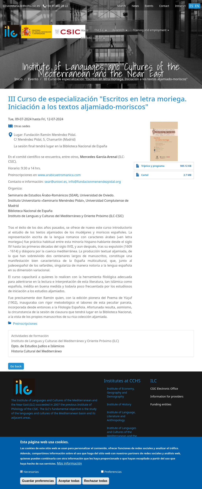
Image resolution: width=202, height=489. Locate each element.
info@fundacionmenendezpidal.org (94, 181)
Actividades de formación (30, 336)
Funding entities (160, 404)
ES (191, 6)
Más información (69, 466)
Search (121, 6)
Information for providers (166, 396)
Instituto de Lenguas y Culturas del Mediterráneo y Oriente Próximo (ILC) (65, 341)
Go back (16, 366)
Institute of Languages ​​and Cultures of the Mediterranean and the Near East (122, 434)
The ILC (100, 30)
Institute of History (119, 404)
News (135, 6)
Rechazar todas (95, 483)
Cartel (144, 175)
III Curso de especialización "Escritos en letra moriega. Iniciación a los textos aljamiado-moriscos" (115, 79)
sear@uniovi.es (55, 181)
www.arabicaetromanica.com (59, 175)
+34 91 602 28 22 (57, 6)
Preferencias (113, 474)
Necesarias (31, 474)
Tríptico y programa (152, 166)
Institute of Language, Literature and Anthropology (121, 416)
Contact (164, 6)
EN (197, 6)
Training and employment (151, 30)
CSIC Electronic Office (164, 388)
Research (120, 30)
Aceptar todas (68, 483)
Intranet (180, 6)
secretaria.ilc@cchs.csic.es (23, 6)
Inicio (18, 79)
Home (85, 30)
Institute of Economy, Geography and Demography (121, 392)
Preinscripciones (25, 323)
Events (149, 6)
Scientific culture (93, 38)
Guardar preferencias (38, 483)
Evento (33, 79)
